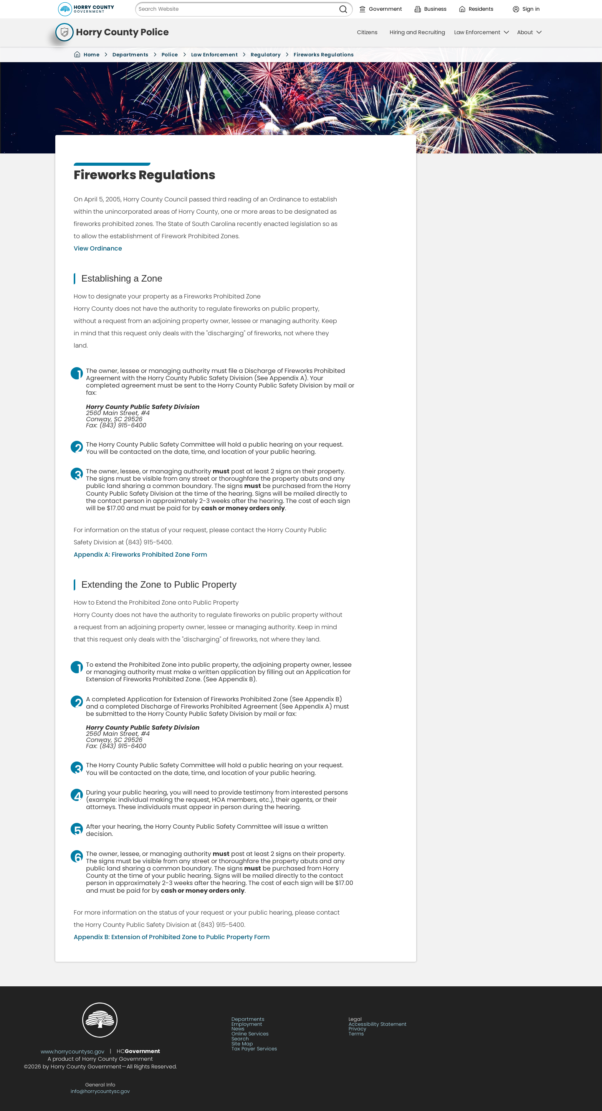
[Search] (343, 9)
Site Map (242, 1044)
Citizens (367, 32)
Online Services (250, 1034)
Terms (356, 1034)
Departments (130, 54)
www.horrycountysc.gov (72, 1051)
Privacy (357, 1029)
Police (170, 54)
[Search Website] (235, 9)
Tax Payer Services (254, 1049)
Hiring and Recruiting (417, 32)
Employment (247, 1024)
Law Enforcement (214, 54)
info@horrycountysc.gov (100, 1091)
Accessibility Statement (378, 1024)
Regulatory (266, 54)
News (238, 1029)
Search (240, 1039)
